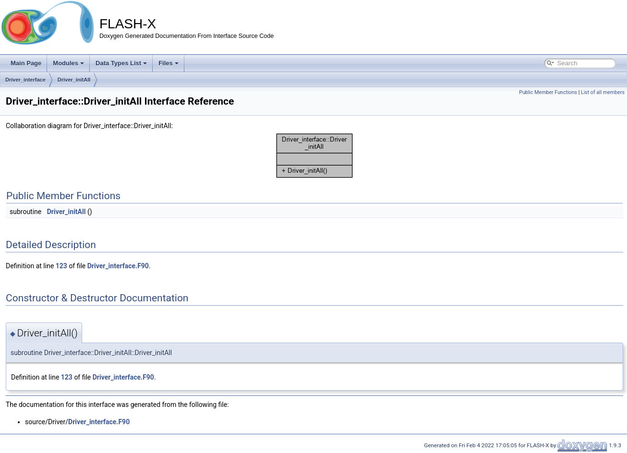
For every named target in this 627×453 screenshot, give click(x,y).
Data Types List (121, 63)
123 (61, 266)
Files (168, 63)
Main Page (26, 63)
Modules (68, 63)
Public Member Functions (548, 92)
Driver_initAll (74, 80)
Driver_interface (25, 80)
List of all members (603, 92)
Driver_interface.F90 (118, 266)
